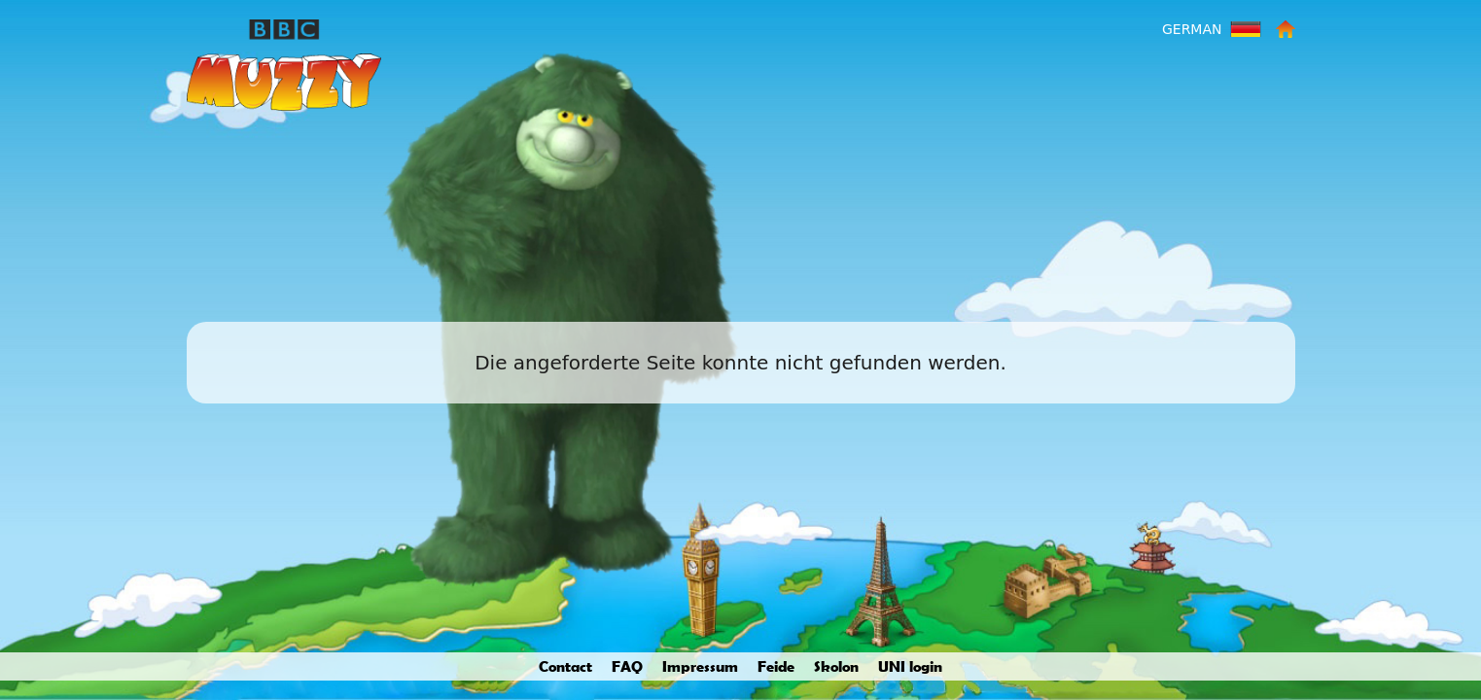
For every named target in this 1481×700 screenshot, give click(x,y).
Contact (565, 666)
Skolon (836, 666)
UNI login (910, 666)
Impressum (700, 666)
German (1192, 29)
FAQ (627, 666)
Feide (776, 666)
